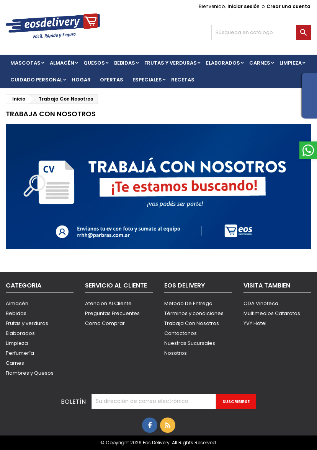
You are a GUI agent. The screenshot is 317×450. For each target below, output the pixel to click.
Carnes (259, 63)
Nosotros (175, 353)
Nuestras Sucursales (189, 343)
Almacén (62, 63)
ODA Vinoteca (260, 303)
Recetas (182, 79)
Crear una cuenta (288, 6)
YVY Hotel (254, 323)
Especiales (147, 79)
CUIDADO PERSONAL (36, 79)
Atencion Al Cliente (108, 303)
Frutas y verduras (27, 323)
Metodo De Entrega (188, 303)
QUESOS (94, 63)
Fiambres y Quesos (30, 373)
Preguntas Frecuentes (112, 313)
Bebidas (16, 313)
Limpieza (290, 63)
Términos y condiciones (194, 313)
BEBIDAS (124, 63)
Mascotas (25, 63)
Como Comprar (105, 323)
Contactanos (180, 333)
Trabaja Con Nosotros (191, 323)
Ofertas (111, 79)
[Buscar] (261, 32)
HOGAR (81, 79)
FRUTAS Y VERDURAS (170, 63)
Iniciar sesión (243, 6)
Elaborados (223, 63)
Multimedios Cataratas (271, 313)
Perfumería (20, 353)
